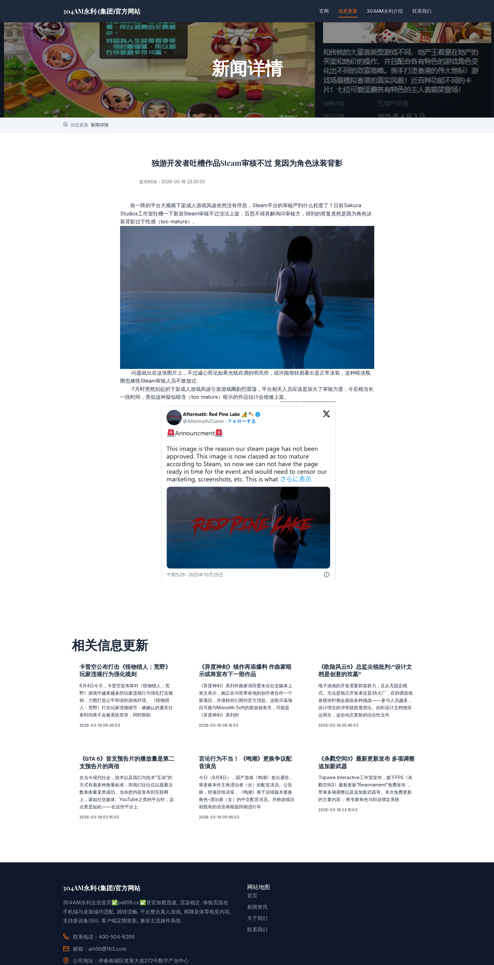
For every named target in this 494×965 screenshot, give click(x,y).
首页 (252, 895)
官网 (324, 11)
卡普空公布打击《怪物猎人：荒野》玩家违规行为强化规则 (125, 670)
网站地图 (258, 887)
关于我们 (257, 918)
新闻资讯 (257, 907)
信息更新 (347, 11)
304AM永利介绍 (385, 11)
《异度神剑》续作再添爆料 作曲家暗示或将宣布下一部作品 (245, 670)
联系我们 (421, 11)
